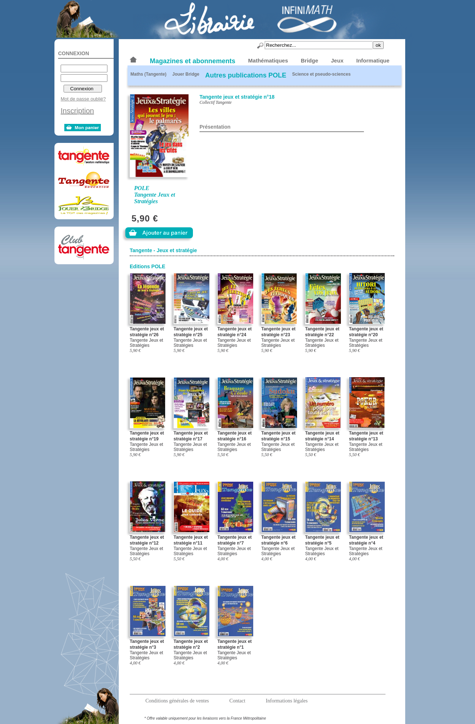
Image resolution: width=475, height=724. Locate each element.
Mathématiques (268, 60)
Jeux (337, 60)
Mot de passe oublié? (83, 99)
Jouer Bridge (185, 74)
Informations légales (287, 701)
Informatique (373, 60)
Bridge (309, 60)
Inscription (77, 111)
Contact (237, 701)
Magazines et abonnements (192, 61)
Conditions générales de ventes (177, 701)
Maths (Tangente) (148, 74)
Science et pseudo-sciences (321, 74)
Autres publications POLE (245, 75)
